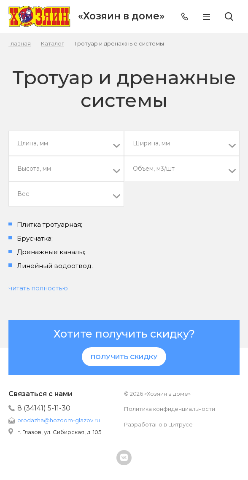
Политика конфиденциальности (169, 408)
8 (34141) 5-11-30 (43, 408)
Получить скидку (124, 357)
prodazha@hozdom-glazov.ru (58, 420)
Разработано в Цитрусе (158, 424)
